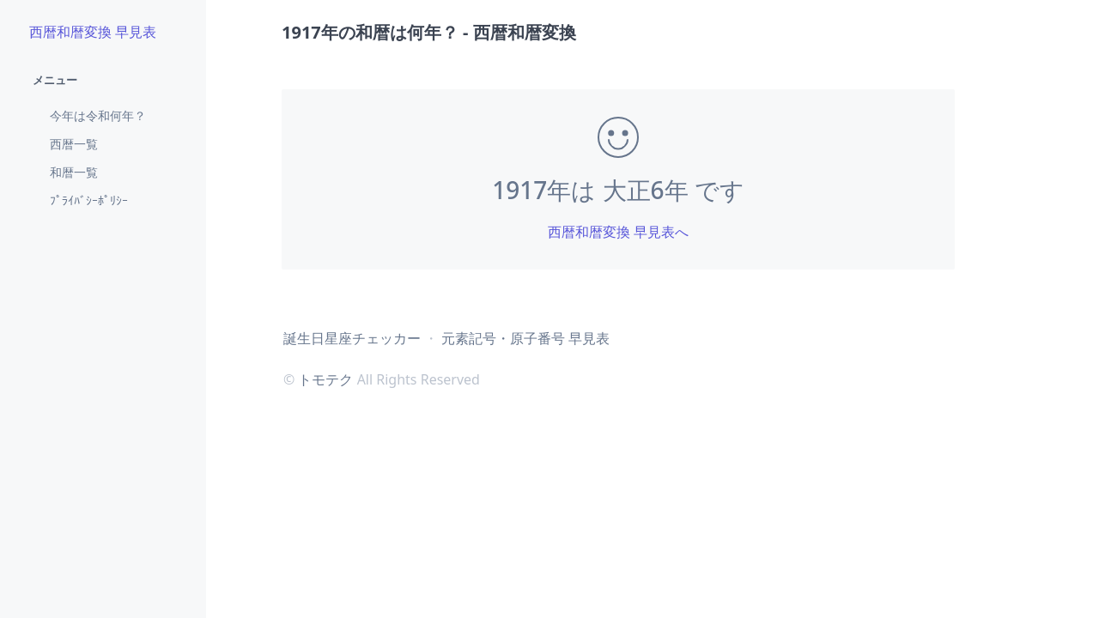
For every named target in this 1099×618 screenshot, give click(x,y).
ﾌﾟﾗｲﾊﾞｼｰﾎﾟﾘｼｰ (89, 200)
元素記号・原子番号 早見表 (525, 338)
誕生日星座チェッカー (352, 338)
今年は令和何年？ (98, 115)
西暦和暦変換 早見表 (92, 31)
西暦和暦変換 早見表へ (618, 231)
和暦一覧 (74, 172)
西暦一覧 (74, 144)
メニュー (55, 80)
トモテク (325, 379)
